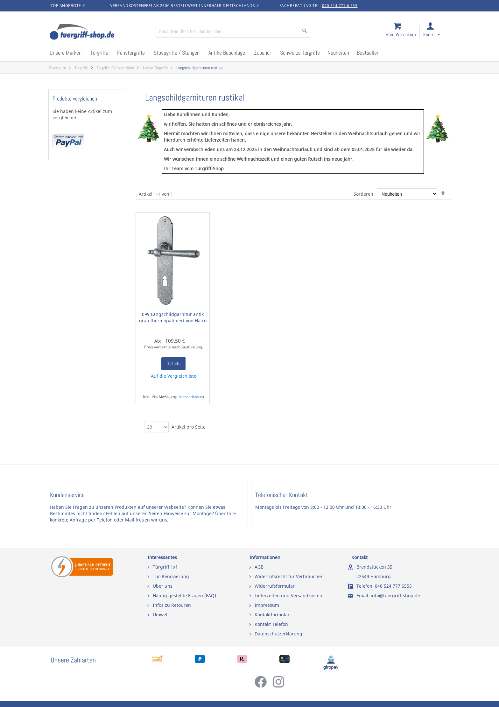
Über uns (162, 586)
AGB (259, 567)
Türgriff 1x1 (165, 567)
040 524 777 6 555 (340, 5)
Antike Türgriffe (155, 68)
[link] (437, 32)
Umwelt (161, 615)
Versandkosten (191, 396)
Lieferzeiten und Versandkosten (288, 595)
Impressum (267, 605)
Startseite (57, 68)
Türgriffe (81, 68)
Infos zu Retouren (172, 605)
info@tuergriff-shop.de (395, 595)
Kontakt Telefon (271, 624)
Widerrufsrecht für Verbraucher (289, 576)
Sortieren (363, 194)
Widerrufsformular (275, 586)
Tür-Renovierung (171, 576)
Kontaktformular (272, 615)
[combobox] (233, 31)
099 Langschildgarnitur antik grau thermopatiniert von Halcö (173, 317)
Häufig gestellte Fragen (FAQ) (184, 595)
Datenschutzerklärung (278, 634)
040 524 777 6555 (393, 586)
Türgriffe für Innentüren (115, 68)
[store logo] (100, 32)
